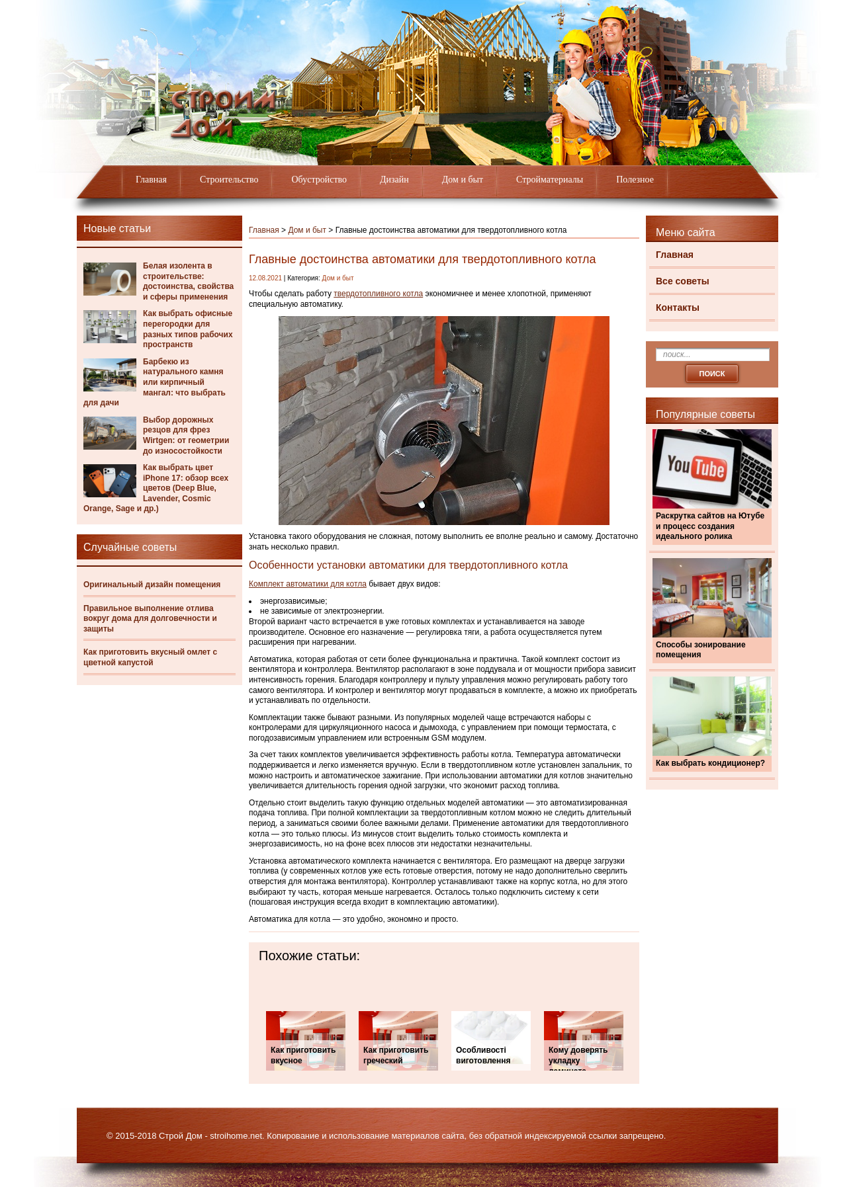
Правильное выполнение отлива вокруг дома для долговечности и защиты (150, 619)
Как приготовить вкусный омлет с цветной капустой (150, 657)
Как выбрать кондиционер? (710, 763)
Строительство (229, 179)
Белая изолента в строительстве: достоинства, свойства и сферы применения (188, 281)
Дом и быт (462, 179)
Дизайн (394, 179)
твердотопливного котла (378, 293)
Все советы (682, 281)
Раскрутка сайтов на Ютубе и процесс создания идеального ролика (710, 526)
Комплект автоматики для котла (308, 584)
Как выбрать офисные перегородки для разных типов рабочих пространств (188, 329)
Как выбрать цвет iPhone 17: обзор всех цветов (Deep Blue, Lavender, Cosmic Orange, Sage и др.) (155, 488)
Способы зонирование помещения (701, 650)
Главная (151, 179)
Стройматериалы (549, 179)
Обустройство (319, 179)
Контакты (677, 307)
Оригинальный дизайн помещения (151, 584)
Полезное (635, 179)
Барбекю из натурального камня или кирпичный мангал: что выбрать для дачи (154, 382)
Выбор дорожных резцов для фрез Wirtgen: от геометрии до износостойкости (186, 435)
